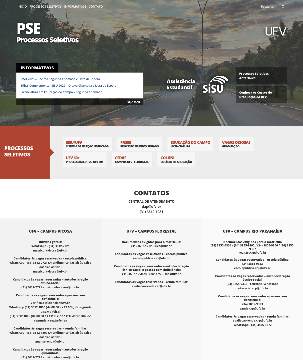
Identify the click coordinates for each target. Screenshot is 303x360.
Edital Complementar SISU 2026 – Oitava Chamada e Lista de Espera (69, 85)
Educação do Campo (190, 144)
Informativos (75, 6)
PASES (139, 144)
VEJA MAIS (134, 102)
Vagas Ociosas (236, 144)
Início (22, 6)
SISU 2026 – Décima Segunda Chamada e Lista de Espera (60, 79)
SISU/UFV (87, 144)
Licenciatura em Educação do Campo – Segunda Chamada (61, 92)
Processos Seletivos (45, 6)
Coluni (176, 159)
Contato (96, 6)
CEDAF (132, 159)
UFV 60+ (84, 159)
